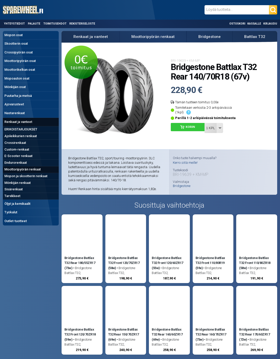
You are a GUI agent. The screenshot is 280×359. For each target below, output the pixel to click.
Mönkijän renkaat (17, 183)
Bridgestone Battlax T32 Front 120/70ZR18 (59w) (80, 334)
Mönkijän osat (15, 87)
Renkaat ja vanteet (18, 122)
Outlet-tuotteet (15, 221)
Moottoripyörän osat (20, 61)
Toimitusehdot (54, 23)
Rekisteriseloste (82, 23)
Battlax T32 (254, 36)
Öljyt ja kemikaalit (17, 204)
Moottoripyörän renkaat (22, 169)
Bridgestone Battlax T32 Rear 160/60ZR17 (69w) (167, 334)
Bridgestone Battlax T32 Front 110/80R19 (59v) (210, 263)
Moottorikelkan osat (19, 70)
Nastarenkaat (14, 113)
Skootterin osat (16, 43)
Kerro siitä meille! (185, 163)
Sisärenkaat (13, 189)
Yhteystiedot (14, 23)
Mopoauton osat (16, 78)
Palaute (34, 23)
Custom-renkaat (16, 149)
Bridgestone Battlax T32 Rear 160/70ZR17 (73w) (211, 334)
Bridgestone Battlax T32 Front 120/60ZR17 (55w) (167, 263)
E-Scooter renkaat (18, 156)
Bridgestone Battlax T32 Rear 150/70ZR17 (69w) (123, 334)
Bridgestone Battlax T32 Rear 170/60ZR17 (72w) (254, 334)
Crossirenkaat (15, 143)
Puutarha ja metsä (18, 96)
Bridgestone (209, 36)
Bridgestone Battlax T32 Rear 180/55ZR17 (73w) (79, 263)
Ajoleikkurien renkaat (20, 136)
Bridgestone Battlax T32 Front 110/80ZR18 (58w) (254, 263)
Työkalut (10, 212)
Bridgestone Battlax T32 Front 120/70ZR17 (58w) (124, 263)
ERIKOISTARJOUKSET (20, 129)
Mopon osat (13, 35)
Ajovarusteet (14, 104)
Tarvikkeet (12, 196)
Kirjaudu (270, 23)
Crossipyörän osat (18, 52)
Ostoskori (237, 23)
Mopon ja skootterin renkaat (25, 176)
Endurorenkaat (15, 163)
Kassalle (254, 23)
